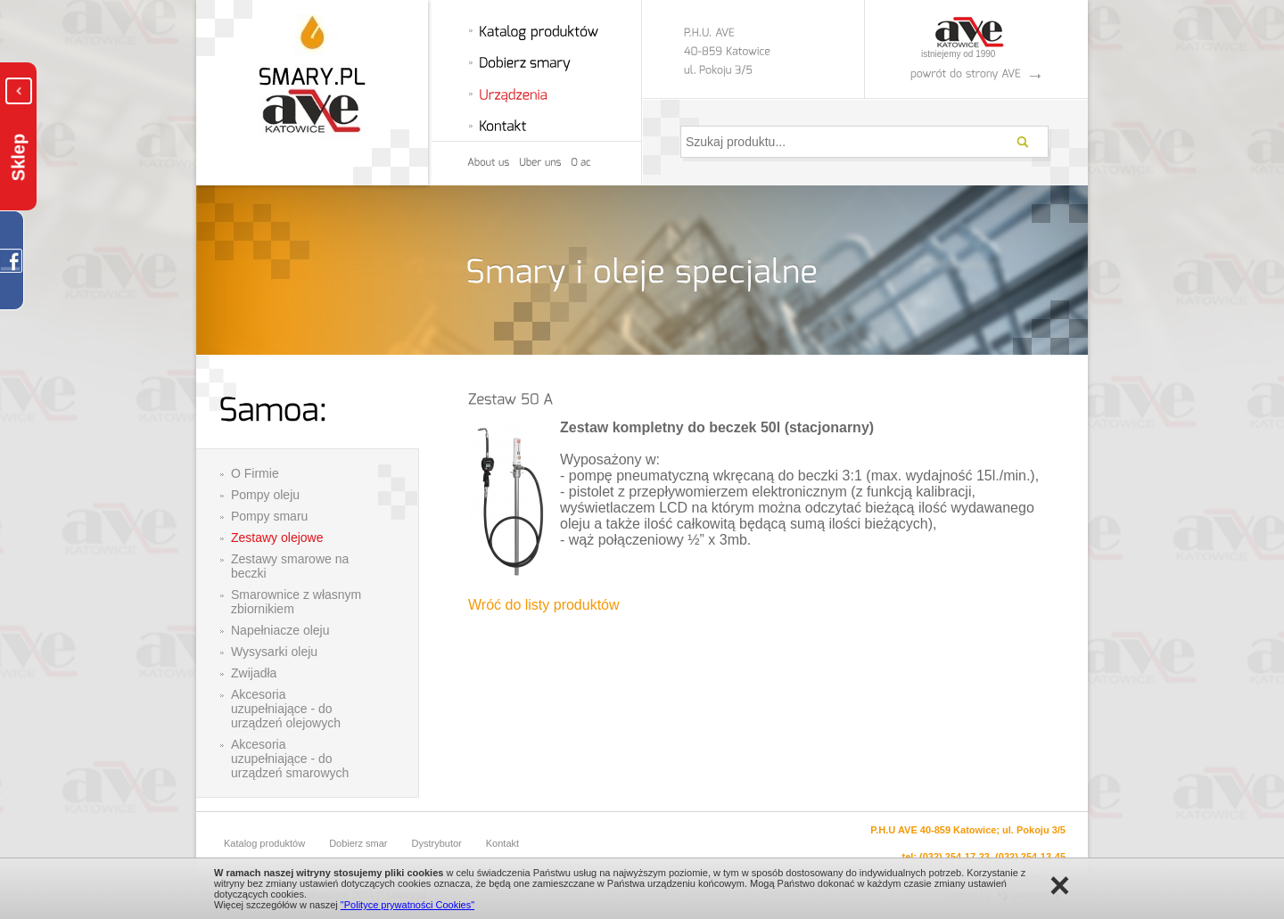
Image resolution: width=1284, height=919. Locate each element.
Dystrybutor (437, 843)
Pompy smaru (269, 516)
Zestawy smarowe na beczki (290, 566)
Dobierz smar (358, 843)
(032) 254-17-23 (954, 856)
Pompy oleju (265, 495)
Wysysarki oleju (274, 651)
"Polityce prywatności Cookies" (407, 904)
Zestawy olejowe (277, 537)
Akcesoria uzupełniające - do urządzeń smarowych (290, 758)
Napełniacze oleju (280, 630)
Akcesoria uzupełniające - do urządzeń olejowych (286, 708)
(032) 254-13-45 (1030, 856)
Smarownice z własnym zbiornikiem (296, 601)
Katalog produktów (264, 843)
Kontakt (502, 843)
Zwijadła (253, 673)
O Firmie (255, 473)
